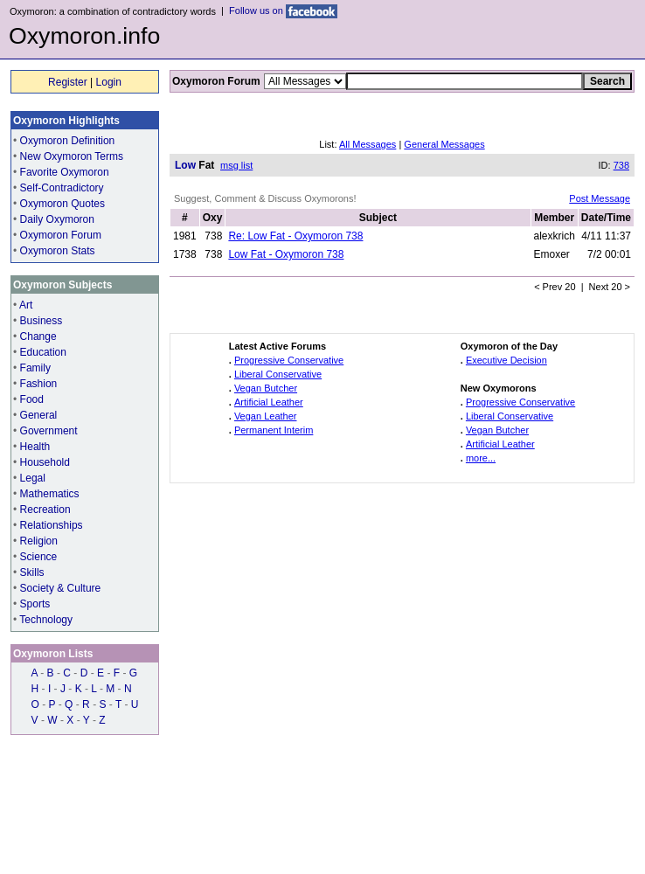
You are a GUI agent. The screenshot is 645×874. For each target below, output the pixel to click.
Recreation (45, 509)
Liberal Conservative (278, 374)
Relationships (51, 525)
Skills (32, 572)
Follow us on (283, 10)
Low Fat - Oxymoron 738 (285, 254)
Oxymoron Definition (67, 141)
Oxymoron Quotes (62, 204)
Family (35, 368)
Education (43, 352)
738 (621, 165)
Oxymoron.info (84, 36)
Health (35, 446)
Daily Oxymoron (57, 219)
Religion (39, 541)
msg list (236, 165)
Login (108, 82)
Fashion (39, 384)
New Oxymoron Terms (71, 156)
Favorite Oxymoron (64, 172)
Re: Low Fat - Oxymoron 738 (295, 236)
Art (25, 305)
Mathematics (50, 494)
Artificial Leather (268, 402)
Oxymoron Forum (60, 235)
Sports (35, 604)
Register (67, 82)
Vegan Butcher (265, 388)
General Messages (444, 144)
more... (481, 458)
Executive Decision (506, 360)
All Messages (367, 144)
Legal (32, 478)
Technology (46, 620)
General (39, 415)
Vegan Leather (265, 416)
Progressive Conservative (288, 360)
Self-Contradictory (62, 188)
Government (49, 431)
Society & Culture (60, 588)
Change (38, 336)
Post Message (599, 198)
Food (32, 399)
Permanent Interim (273, 430)
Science (39, 557)
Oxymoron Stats (57, 251)
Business (41, 321)
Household (45, 462)
